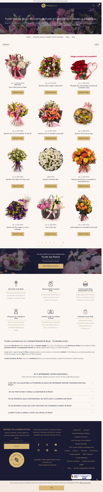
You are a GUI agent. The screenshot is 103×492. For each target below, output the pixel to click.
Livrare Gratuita (74, 454)
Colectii (67, 451)
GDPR (81, 464)
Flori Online (94, 451)
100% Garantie (88, 454)
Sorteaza (6, 44)
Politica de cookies (89, 461)
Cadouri (75, 451)
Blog (69, 468)
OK (51, 488)
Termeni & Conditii (73, 461)
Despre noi (77, 430)
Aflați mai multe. (85, 483)
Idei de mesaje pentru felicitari (84, 468)
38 (63, 242)
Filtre (97, 44)
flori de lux (49, 6)
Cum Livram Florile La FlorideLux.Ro (81, 447)
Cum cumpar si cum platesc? (81, 440)
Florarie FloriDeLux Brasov (81, 433)
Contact (86, 430)
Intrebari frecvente (81, 437)
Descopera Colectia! (51, 266)
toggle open (3, 5)
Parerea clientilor (81, 444)
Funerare (84, 451)
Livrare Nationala (81, 457)
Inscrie (16, 446)
